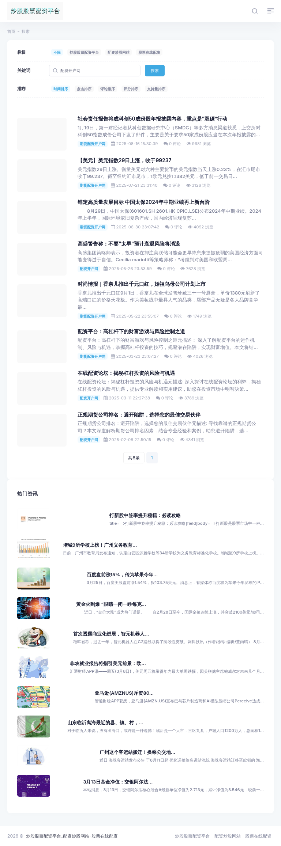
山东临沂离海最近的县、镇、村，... (105, 722)
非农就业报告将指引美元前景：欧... (108, 663)
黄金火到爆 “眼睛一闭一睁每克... (111, 604)
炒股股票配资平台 (84, 52)
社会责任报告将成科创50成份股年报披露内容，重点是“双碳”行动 (152, 119)
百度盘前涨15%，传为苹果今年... (122, 574)
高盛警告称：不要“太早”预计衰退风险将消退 (129, 244)
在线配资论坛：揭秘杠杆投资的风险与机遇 (126, 373)
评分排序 (131, 89)
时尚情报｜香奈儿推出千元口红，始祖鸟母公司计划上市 (142, 284)
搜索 (155, 70)
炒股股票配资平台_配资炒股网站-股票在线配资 (72, 836)
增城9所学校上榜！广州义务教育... (100, 545)
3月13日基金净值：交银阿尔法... (118, 782)
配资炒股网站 (119, 52)
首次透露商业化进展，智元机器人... (111, 634)
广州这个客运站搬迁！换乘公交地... (137, 752)
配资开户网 (89, 268)
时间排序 (60, 89)
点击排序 (84, 89)
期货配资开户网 (92, 143)
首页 (11, 31)
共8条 (133, 457)
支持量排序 (156, 89)
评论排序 (107, 89)
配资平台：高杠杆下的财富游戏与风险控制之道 (131, 331)
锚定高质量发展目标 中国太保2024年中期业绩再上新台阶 (144, 202)
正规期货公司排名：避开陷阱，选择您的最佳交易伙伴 (139, 415)
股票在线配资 (149, 52)
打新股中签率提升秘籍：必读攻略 (145, 515)
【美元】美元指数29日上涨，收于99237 (124, 160)
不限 (57, 52)
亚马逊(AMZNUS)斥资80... (124, 693)
